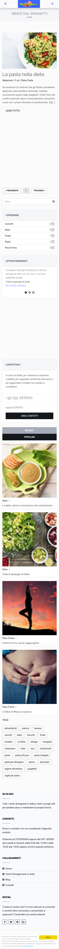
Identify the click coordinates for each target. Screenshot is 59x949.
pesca (32, 762)
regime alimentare (13, 769)
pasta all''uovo (22, 755)
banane (38, 728)
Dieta (28, 230)
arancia (25, 728)
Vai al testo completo (16, 285)
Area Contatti (29, 416)
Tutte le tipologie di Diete (16, 574)
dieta (19, 735)
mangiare (47, 742)
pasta (7, 755)
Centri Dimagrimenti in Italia (20, 874)
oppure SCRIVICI (14, 407)
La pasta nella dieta (23, 74)
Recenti (29, 430)
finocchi (31, 735)
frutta (42, 735)
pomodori (44, 762)
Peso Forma (28, 248)
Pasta (28, 242)
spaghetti (32, 769)
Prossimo (39, 190)
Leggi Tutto (13, 110)
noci (33, 748)
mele (22, 748)
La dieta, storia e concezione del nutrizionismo (27, 505)
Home (29, 17)
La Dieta (21, 742)
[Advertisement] (29, 148)
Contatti (10, 885)
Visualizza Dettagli (27, 946)
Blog (8, 879)
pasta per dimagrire (14, 762)
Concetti (28, 224)
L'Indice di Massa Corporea (16, 711)
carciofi (8, 735)
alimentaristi (11, 728)
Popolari (29, 437)
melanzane (10, 748)
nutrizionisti (45, 748)
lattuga (34, 742)
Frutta (28, 236)
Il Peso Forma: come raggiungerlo (20, 643)
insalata (8, 742)
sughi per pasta (12, 775)
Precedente (11, 190)
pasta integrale (41, 755)
